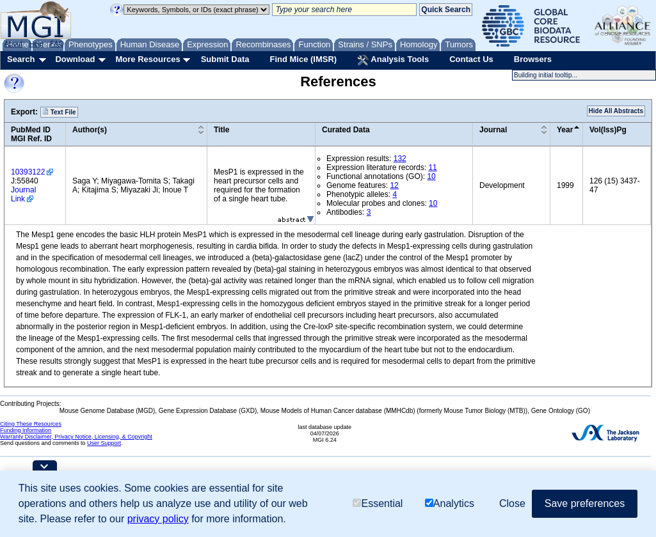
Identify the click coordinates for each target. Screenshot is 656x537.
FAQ (57, 43)
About (13, 43)
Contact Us (471, 59)
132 (400, 158)
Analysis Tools (393, 60)
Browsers (533, 59)
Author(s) (89, 129)
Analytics (449, 503)
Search (21, 59)
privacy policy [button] (158, 518)
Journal (493, 129)
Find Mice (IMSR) (303, 59)
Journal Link (23, 194)
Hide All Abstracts (616, 110)
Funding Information (25, 430)
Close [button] (512, 503)
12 (394, 185)
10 (431, 176)
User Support (104, 443)
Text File (59, 112)
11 (432, 167)
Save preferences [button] (585, 503)
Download (75, 59)
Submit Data (225, 59)
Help (36, 43)
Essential (378, 503)
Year (565, 129)
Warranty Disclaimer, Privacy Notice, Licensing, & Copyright (76, 436)
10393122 (28, 171)
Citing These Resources (30, 424)
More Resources (147, 59)
